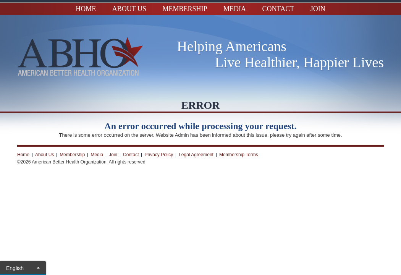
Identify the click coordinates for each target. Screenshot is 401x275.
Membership (185, 9)
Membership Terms (238, 154)
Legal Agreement (196, 154)
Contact (278, 9)
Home (86, 9)
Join (317, 9)
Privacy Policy (158, 154)
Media (234, 9)
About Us (129, 9)
